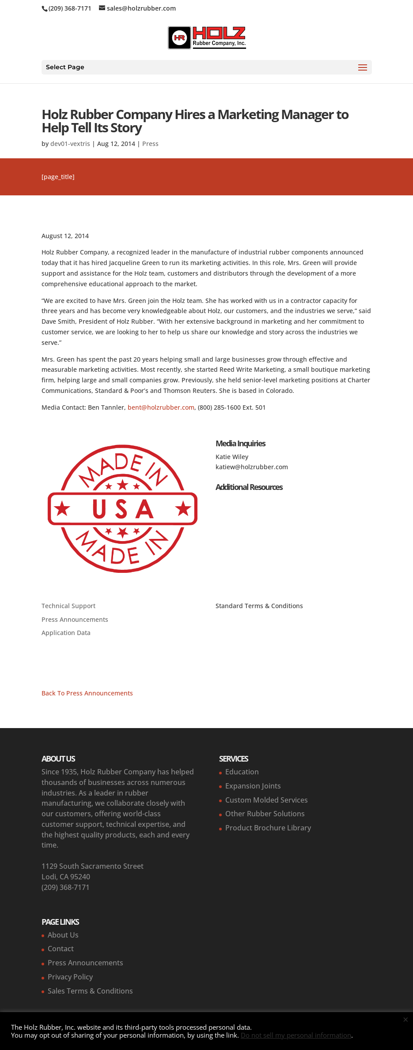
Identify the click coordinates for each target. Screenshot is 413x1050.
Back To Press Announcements (87, 693)
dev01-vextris (70, 143)
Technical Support (68, 606)
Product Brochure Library (268, 828)
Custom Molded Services (266, 800)
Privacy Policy (70, 977)
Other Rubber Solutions (265, 813)
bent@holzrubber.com (161, 407)
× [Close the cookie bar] (406, 1019)
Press (150, 143)
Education (242, 772)
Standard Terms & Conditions (259, 606)
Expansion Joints (253, 786)
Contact (61, 948)
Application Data (66, 632)
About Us (63, 935)
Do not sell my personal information (296, 1035)
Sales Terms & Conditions (90, 991)
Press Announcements (75, 619)
